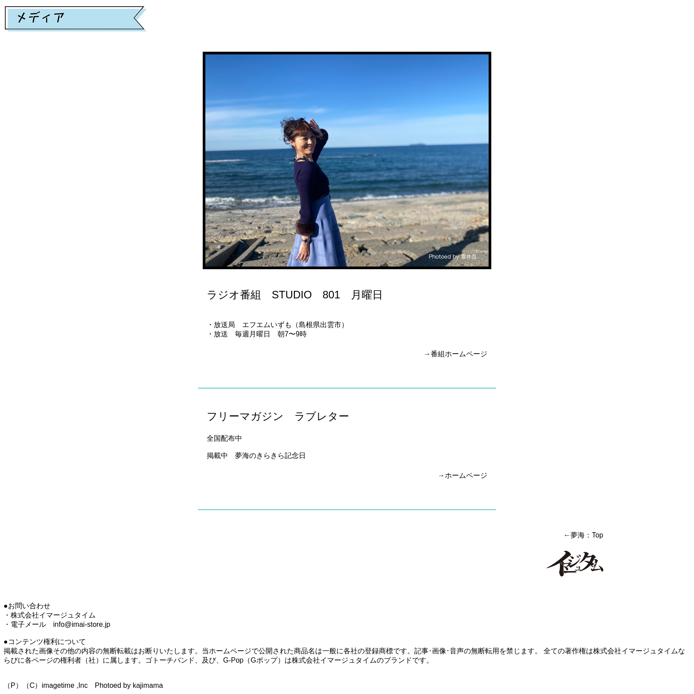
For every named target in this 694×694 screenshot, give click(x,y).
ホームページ (466, 475)
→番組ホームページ (455, 354)
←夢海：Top (583, 535)
